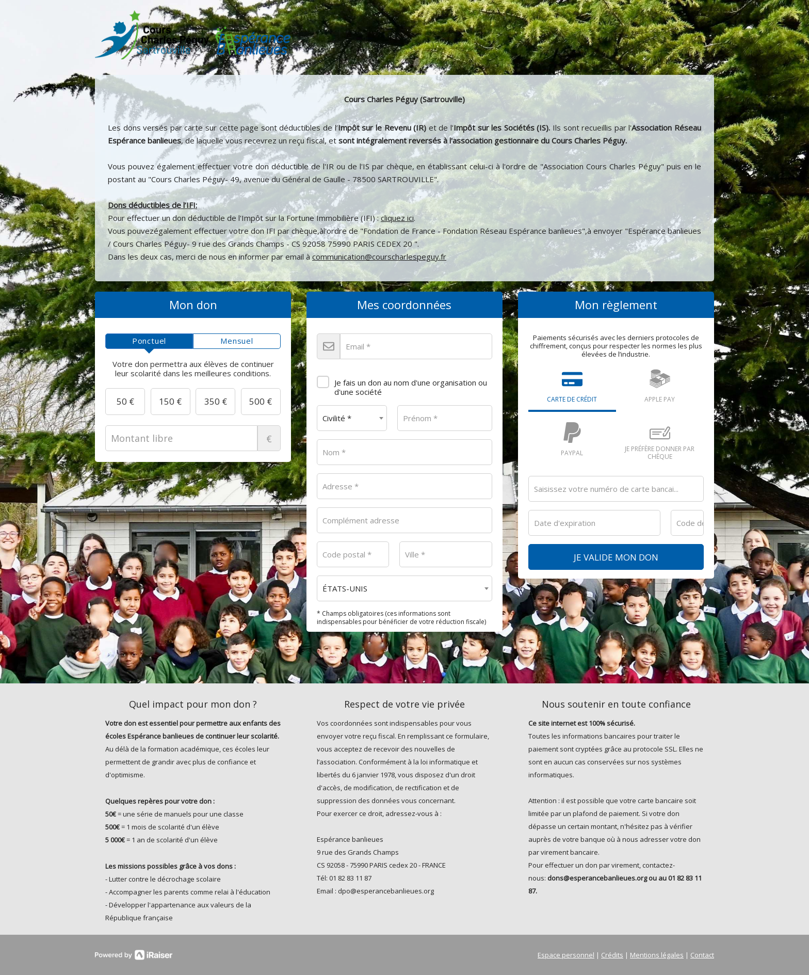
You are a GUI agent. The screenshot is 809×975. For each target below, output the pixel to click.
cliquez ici (397, 218)
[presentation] (149, 341)
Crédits (612, 955)
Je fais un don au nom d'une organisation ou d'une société (402, 383)
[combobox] (352, 418)
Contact (702, 955)
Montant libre (193, 438)
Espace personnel (566, 955)
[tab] (149, 341)
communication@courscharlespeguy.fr (379, 256)
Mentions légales (657, 955)
